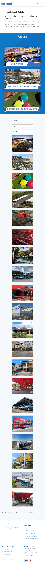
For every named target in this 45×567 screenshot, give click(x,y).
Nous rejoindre (8, 559)
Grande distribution (31, 536)
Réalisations (7, 554)
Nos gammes (8, 552)
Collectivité (29, 528)
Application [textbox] (16, 126)
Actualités (7, 557)
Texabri (6, 549)
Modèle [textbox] (15, 131)
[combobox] (22, 120)
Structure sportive (31, 533)
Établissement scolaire (32, 531)
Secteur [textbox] (15, 120)
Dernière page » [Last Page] (29, 512)
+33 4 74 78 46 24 (32, 556)
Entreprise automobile (32, 539)
